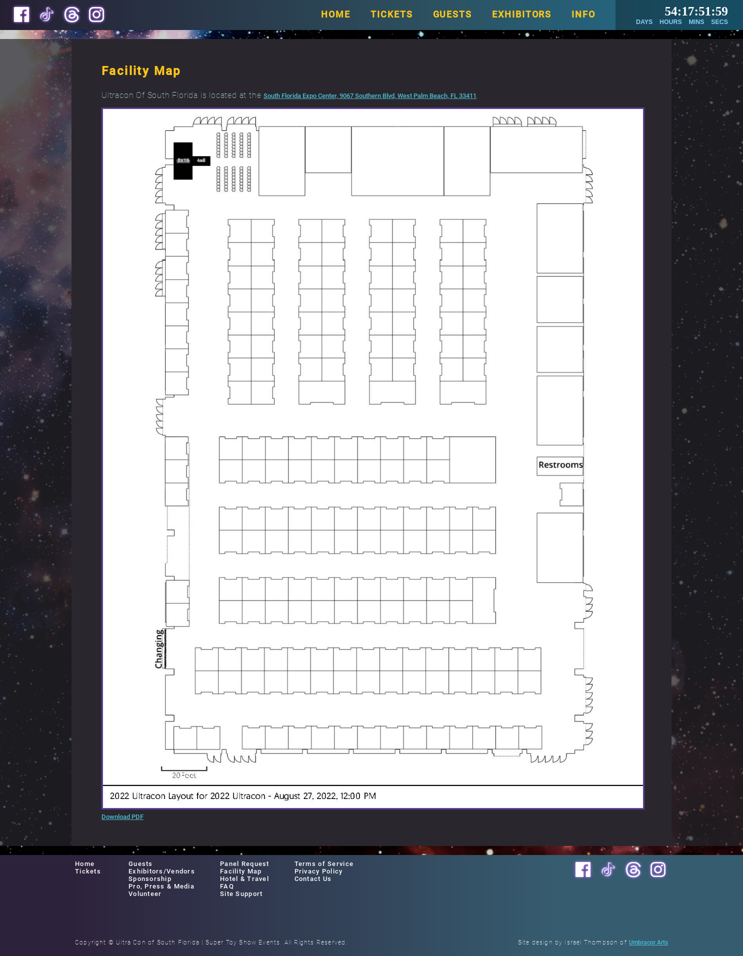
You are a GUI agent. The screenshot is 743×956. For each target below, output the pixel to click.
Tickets (88, 871)
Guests (140, 864)
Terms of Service (324, 864)
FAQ (227, 886)
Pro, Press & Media (161, 886)
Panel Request (245, 864)
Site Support (241, 894)
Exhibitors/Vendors (161, 871)
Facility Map (241, 871)
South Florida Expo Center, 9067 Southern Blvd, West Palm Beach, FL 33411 (370, 96)
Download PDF (123, 816)
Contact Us (313, 878)
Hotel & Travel (244, 878)
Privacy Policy (318, 871)
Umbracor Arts (648, 942)
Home (84, 864)
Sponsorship (150, 878)
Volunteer (145, 894)
